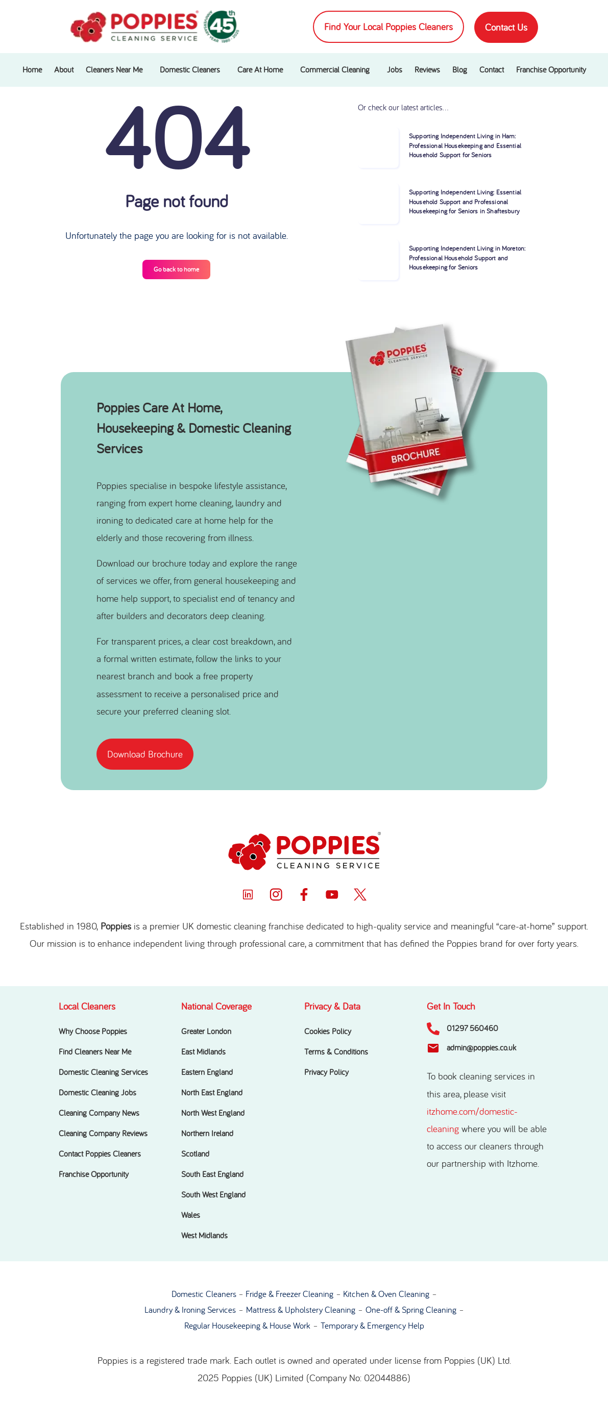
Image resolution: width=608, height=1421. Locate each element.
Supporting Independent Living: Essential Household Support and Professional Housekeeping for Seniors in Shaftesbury (465, 201)
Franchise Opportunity (551, 70)
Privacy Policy (326, 1072)
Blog (459, 70)
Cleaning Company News (99, 1113)
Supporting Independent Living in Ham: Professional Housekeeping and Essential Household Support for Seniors (465, 145)
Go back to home (176, 269)
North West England (213, 1113)
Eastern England (207, 1072)
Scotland (195, 1154)
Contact (491, 70)
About (64, 70)
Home (32, 70)
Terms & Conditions (336, 1052)
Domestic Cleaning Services (103, 1072)
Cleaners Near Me (114, 70)
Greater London (206, 1031)
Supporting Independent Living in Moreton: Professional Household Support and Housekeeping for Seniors (467, 258)
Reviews (427, 70)
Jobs (394, 70)
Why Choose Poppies (93, 1031)
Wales (190, 1215)
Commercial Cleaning (335, 70)
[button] (117, 70)
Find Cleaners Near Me (95, 1052)
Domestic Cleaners (190, 70)
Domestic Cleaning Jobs (97, 1092)
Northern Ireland (207, 1133)
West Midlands (204, 1235)
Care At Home (260, 70)
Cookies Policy (327, 1031)
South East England (212, 1174)
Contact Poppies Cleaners (100, 1154)
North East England (211, 1092)
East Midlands (203, 1052)
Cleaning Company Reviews (103, 1133)
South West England (213, 1194)
